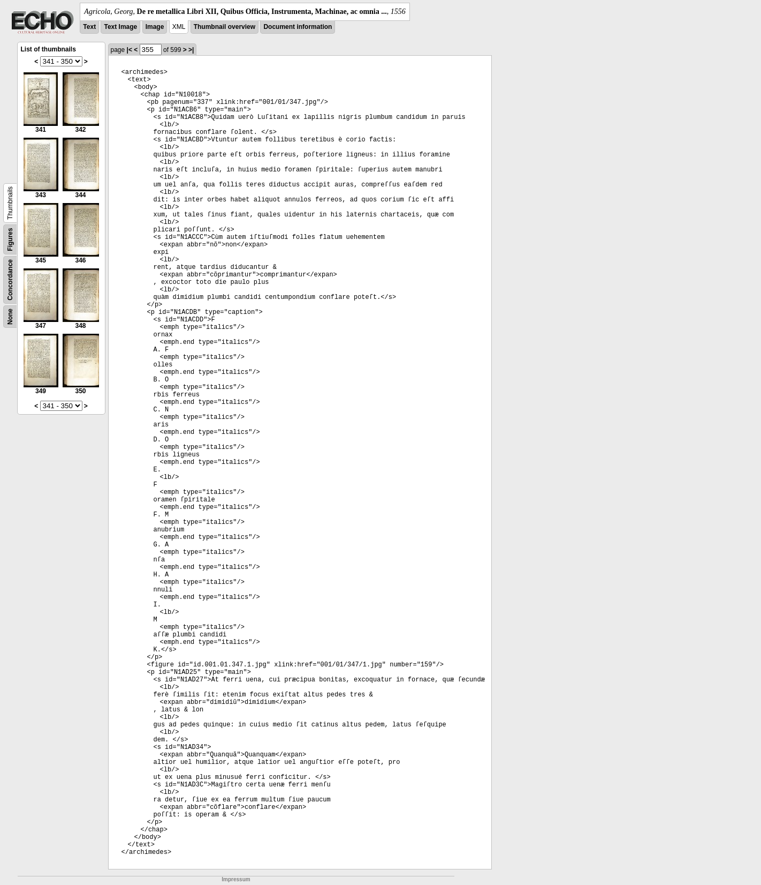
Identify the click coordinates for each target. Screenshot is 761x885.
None (10, 317)
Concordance (10, 280)
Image (155, 27)
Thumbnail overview (224, 27)
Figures (10, 239)
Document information (297, 27)
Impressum (236, 879)
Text (89, 27)
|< (129, 50)
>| (191, 50)
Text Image (120, 27)
